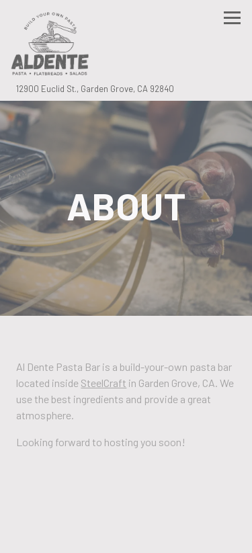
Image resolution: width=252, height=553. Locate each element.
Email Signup (126, 535)
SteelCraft (103, 382)
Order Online (166, 504)
